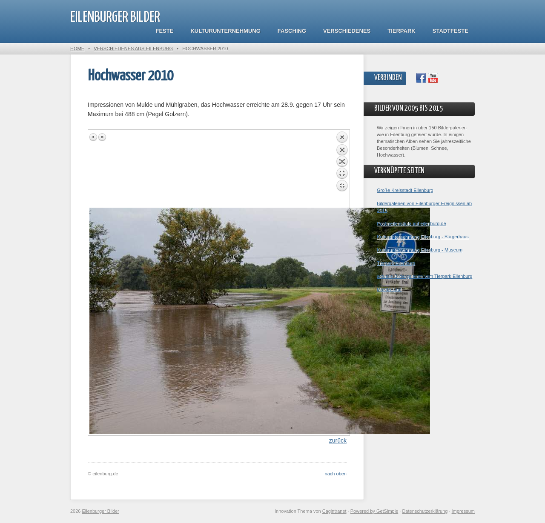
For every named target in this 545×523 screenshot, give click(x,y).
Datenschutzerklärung (424, 511)
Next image (102, 137)
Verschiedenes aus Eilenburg (133, 48)
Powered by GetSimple (374, 511)
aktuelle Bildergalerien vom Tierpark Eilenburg (424, 276)
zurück (338, 440)
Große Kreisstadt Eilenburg (405, 190)
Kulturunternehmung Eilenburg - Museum (419, 249)
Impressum (463, 511)
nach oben (336, 473)
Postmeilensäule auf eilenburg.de (411, 223)
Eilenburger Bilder (115, 18)
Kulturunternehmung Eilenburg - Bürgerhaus (423, 236)
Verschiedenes (346, 31)
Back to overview (342, 169)
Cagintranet (334, 511)
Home (77, 48)
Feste (165, 31)
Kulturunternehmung (225, 31)
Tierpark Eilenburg (396, 263)
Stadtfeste (450, 31)
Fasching (292, 31)
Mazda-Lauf (389, 289)
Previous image (93, 137)
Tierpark (401, 31)
